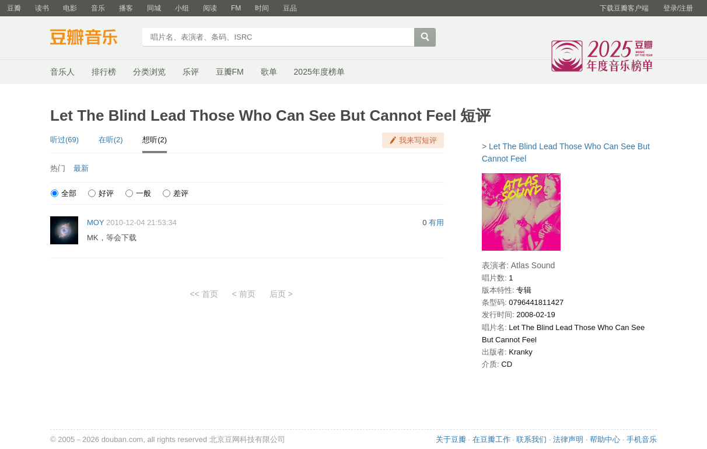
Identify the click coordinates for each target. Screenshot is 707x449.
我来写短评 (418, 140)
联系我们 (531, 439)
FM (236, 8)
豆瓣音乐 (92, 38)
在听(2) (111, 139)
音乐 (98, 8)
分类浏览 (149, 71)
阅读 (210, 8)
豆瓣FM (230, 71)
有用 (436, 222)
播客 (126, 8)
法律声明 (568, 439)
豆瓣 (14, 8)
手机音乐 (641, 439)
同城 (154, 8)
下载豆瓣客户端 (624, 8)
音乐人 (62, 71)
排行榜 (104, 71)
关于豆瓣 (451, 439)
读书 (42, 8)
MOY (95, 222)
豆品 (290, 8)
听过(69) (64, 139)
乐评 (191, 71)
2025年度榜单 (319, 71)
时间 (262, 8)
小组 (182, 8)
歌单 (269, 71)
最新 (81, 168)
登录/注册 (678, 8)
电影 (70, 8)
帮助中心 (605, 439)
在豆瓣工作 (491, 439)
